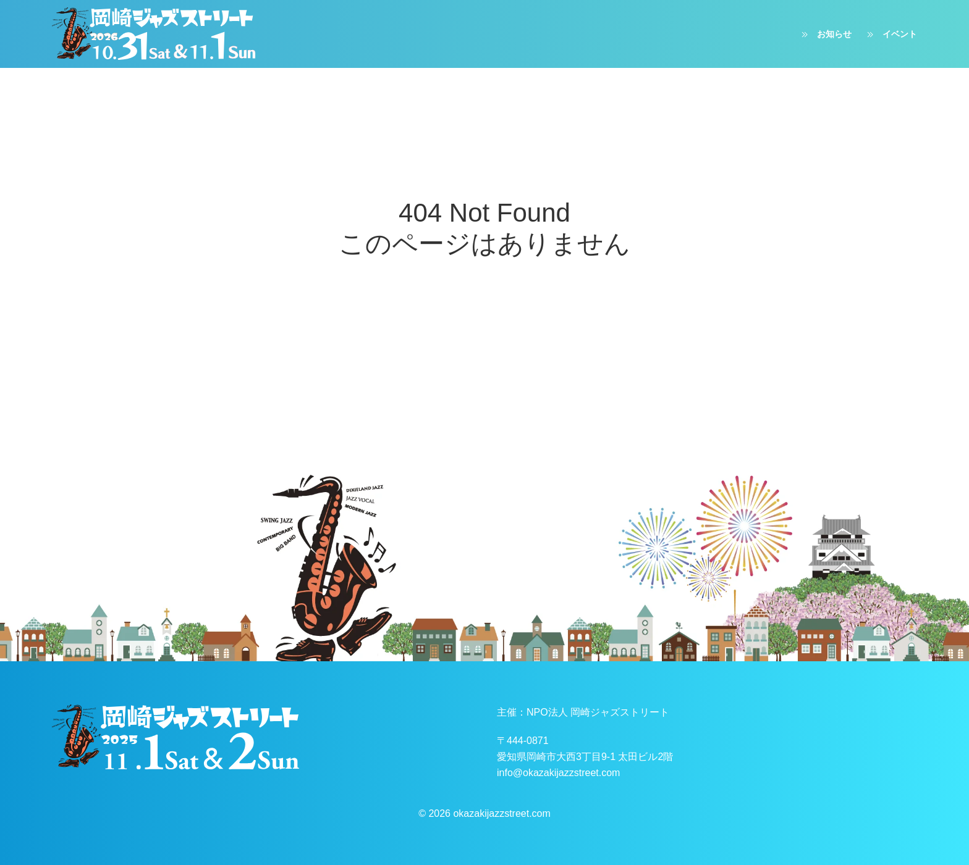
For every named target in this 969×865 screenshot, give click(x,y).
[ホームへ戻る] (154, 34)
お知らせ (825, 34)
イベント (890, 34)
